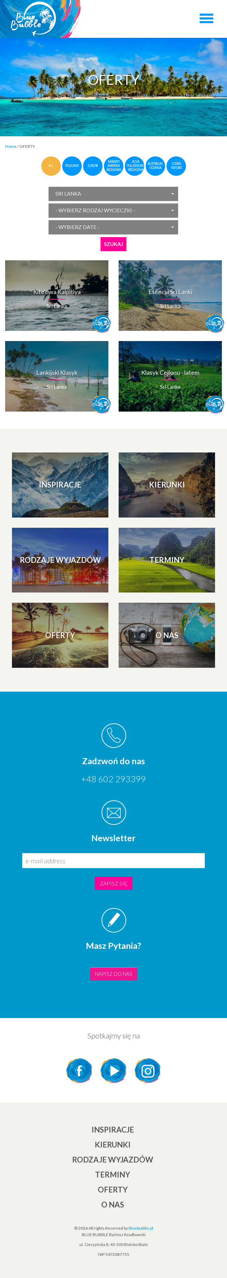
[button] (113, 194)
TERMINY (112, 1174)
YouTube (113, 1070)
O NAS (112, 1204)
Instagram (147, 1070)
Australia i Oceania (155, 166)
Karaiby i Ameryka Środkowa (113, 166)
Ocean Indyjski (176, 166)
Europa (93, 166)
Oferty (113, 1189)
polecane (72, 166)
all (51, 166)
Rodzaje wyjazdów (112, 1159)
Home (11, 146)
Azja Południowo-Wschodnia (135, 166)
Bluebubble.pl (141, 1228)
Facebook (79, 1070)
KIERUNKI (113, 1144)
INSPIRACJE (113, 1129)
